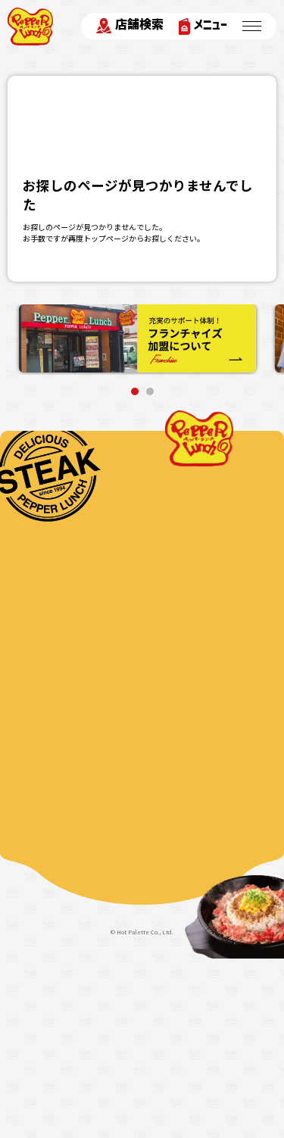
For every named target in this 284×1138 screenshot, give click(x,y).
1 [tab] (135, 391)
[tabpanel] (137, 339)
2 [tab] (150, 391)
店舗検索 (130, 25)
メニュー (203, 26)
